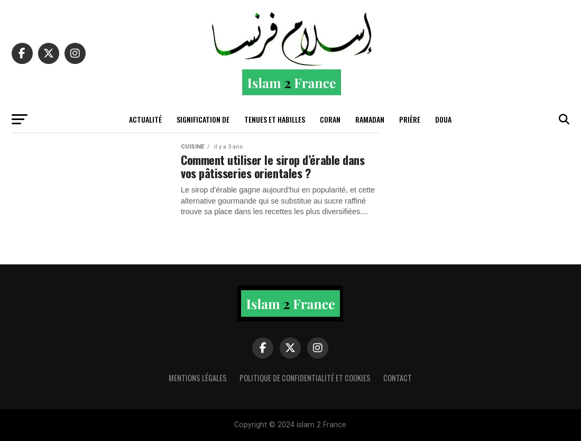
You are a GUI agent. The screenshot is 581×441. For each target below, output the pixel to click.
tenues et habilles (274, 119)
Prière (409, 119)
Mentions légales (198, 377)
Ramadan (369, 119)
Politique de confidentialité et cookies (305, 377)
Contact (397, 377)
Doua (443, 119)
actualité (145, 119)
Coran (330, 119)
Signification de (203, 119)
